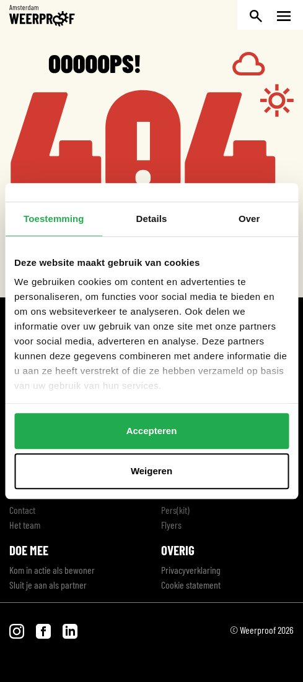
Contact (22, 510)
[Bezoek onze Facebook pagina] (44, 630)
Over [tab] (249, 218)
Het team (24, 525)
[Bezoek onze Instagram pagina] (17, 630)
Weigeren (151, 471)
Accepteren (151, 430)
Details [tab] (151, 218)
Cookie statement (191, 584)
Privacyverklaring (191, 570)
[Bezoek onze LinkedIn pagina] (70, 630)
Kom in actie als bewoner (52, 570)
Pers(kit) (175, 510)
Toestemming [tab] (54, 218)
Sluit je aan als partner (48, 584)
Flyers (171, 525)
